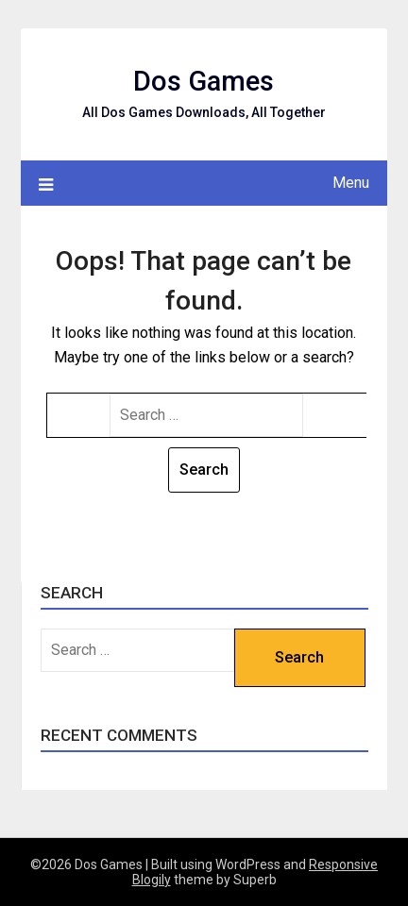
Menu (350, 183)
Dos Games (203, 81)
